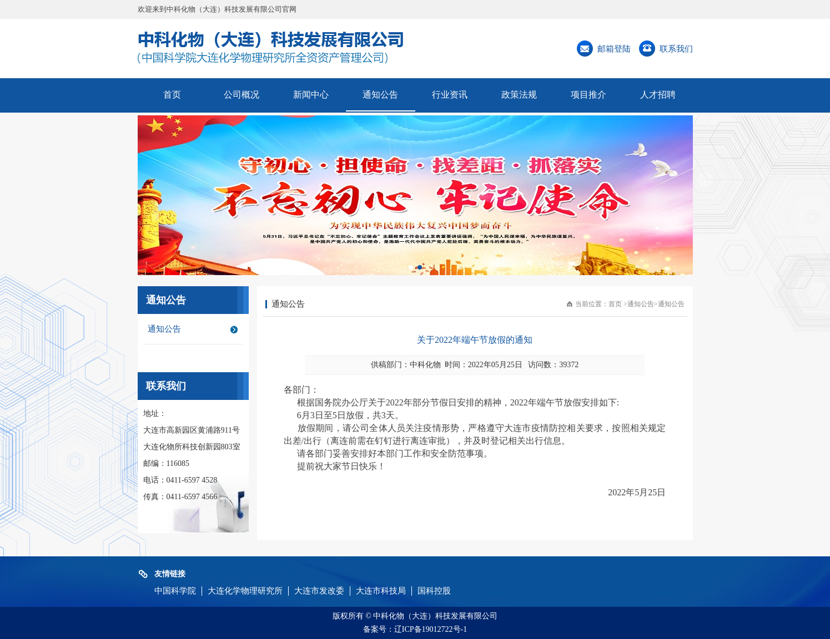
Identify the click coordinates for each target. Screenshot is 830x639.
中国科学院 (175, 590)
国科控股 (434, 590)
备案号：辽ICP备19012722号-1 (415, 629)
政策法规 (519, 94)
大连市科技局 (381, 590)
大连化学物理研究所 (245, 590)
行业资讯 (449, 94)
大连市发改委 (319, 590)
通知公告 (380, 94)
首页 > (617, 304)
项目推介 (588, 94)
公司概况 (241, 94)
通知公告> (642, 304)
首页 (172, 94)
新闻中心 (311, 94)
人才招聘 (658, 94)
